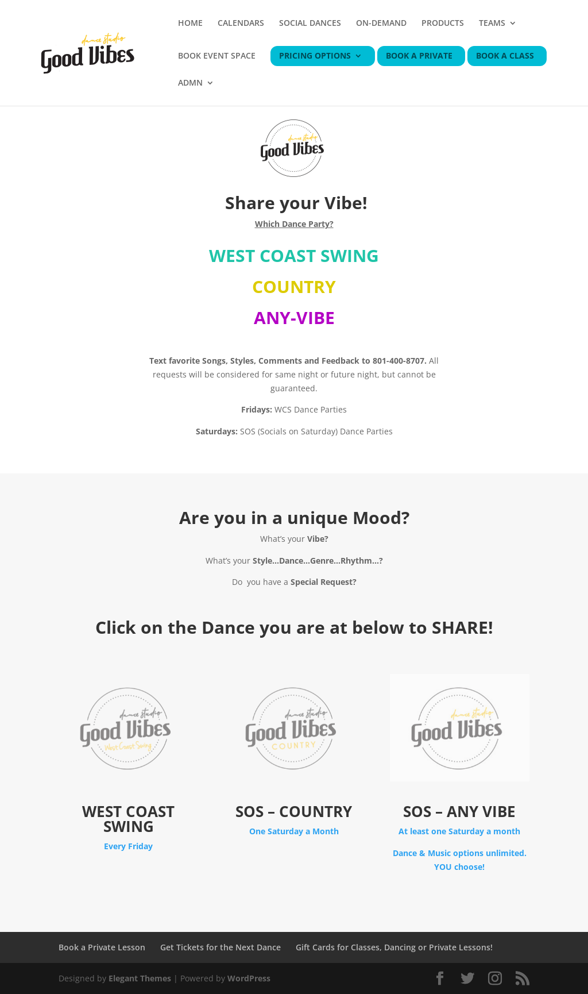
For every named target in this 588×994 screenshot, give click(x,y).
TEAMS (492, 23)
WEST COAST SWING (294, 255)
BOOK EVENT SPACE (217, 56)
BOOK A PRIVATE (419, 56)
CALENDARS (241, 23)
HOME (190, 23)
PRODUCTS (442, 23)
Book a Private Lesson (102, 947)
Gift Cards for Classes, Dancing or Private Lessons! (394, 947)
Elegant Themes (140, 978)
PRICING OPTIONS (315, 56)
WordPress (248, 978)
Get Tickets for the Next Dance (220, 947)
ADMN (190, 83)
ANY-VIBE (294, 317)
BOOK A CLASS (505, 56)
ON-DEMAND (381, 23)
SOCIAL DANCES (310, 23)
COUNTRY (294, 286)
